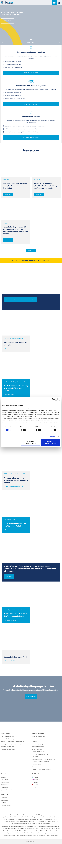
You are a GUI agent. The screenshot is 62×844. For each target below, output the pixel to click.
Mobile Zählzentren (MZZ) (8, 749)
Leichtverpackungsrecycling (9, 736)
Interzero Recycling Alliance (39, 744)
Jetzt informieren (9, 394)
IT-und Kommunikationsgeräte (40, 754)
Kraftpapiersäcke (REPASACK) (40, 761)
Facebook (36, 782)
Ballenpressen (36, 767)
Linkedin (36, 777)
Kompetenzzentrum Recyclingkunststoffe (12, 741)
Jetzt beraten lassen (31, 104)
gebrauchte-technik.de (7, 790)
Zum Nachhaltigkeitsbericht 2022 (13, 486)
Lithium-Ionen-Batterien (38, 751)
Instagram (37, 779)
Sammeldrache (5, 787)
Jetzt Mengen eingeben (31, 73)
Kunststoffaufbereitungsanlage (9, 739)
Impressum (4, 797)
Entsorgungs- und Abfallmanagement (42, 769)
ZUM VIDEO (9, 576)
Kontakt (3, 802)
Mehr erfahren (8, 349)
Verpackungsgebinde (38, 746)
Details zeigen (53, 436)
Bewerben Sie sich (9, 661)
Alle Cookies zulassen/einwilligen (50, 442)
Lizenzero (34, 741)
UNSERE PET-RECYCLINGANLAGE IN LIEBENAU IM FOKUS (20, 299)
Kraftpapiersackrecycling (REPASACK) (11, 744)
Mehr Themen (31, 42)
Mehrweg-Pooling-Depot (8, 746)
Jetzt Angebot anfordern (31, 137)
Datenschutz (4, 800)
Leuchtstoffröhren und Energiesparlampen (43, 759)
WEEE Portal (4, 779)
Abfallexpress (5, 784)
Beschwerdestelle (6, 805)
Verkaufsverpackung (37, 739)
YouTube (36, 784)
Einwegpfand (35, 756)
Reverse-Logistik (36, 764)
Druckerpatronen (37, 749)
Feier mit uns (7, 21)
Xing (35, 787)
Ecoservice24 (5, 782)
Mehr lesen (8, 194)
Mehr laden (31, 250)
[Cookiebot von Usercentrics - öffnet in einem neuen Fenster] (53, 399)
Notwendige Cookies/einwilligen (30, 442)
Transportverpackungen (38, 736)
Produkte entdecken (10, 620)
